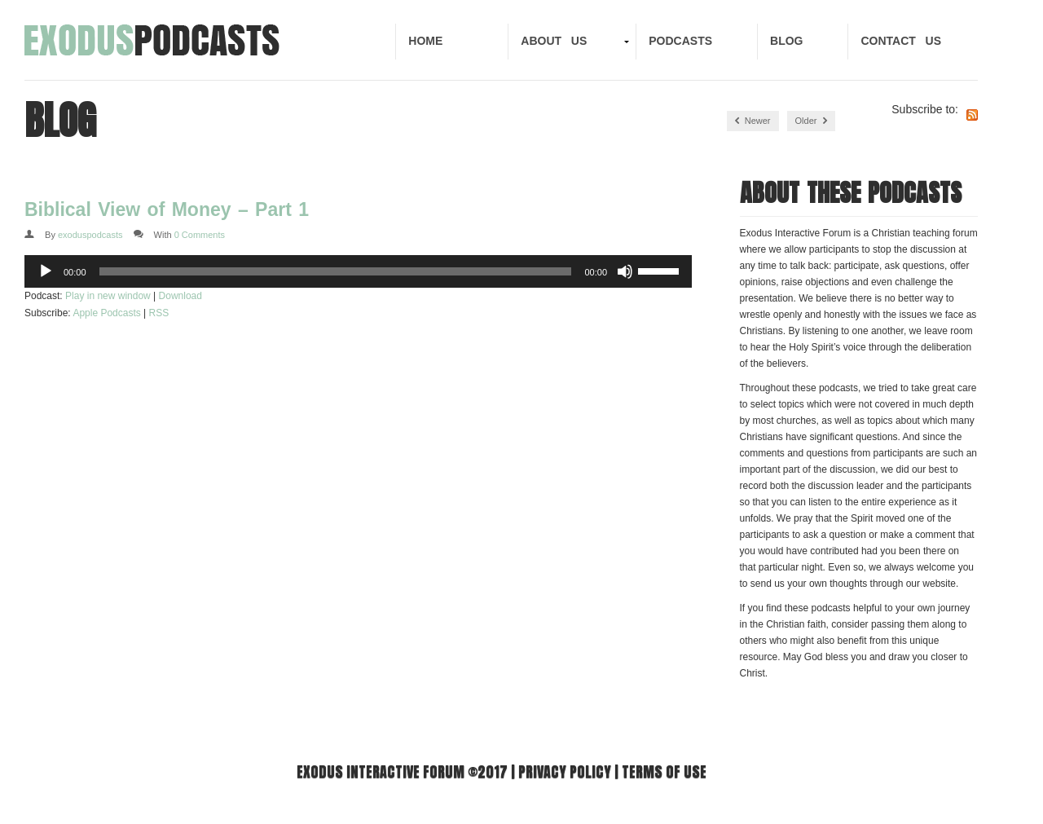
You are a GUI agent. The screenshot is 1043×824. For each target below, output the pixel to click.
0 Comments (199, 235)
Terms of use (664, 771)
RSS (159, 313)
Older (811, 121)
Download (180, 296)
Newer (753, 121)
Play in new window (108, 296)
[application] (358, 271)
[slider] (335, 271)
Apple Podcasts (106, 313)
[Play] (45, 271)
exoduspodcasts (90, 235)
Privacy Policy (564, 771)
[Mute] (625, 271)
